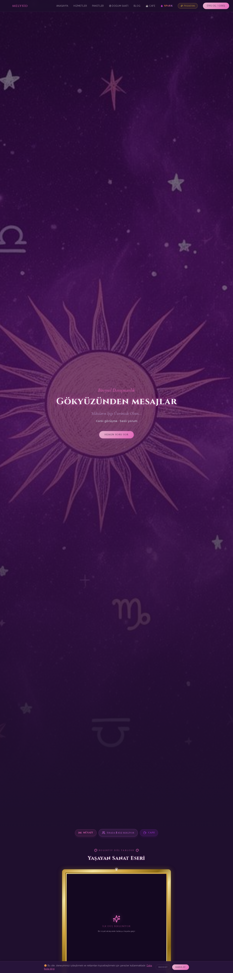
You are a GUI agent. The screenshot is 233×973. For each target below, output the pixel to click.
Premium (188, 5)
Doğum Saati (118, 6)
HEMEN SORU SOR (116, 435)
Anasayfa (62, 6)
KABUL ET (180, 967)
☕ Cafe (150, 6)
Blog (137, 6)
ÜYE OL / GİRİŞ (216, 5)
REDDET (163, 967)
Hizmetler (80, 6)
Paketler (98, 6)
